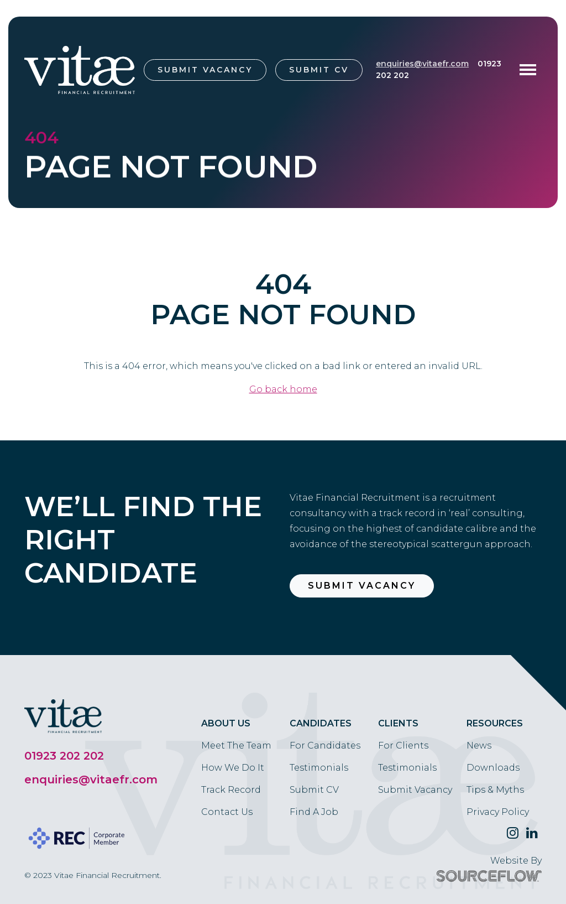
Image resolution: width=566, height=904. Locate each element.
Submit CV (319, 70)
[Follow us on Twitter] (512, 833)
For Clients (403, 745)
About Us (225, 723)
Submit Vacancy (205, 70)
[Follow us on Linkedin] (532, 833)
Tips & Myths (495, 789)
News (479, 745)
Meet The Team (236, 745)
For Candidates (325, 745)
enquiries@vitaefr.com (422, 64)
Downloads (493, 767)
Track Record (231, 789)
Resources (495, 723)
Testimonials (319, 767)
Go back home (283, 389)
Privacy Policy (498, 812)
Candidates (321, 723)
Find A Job (314, 812)
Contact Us (227, 812)
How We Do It (232, 767)
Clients (398, 723)
